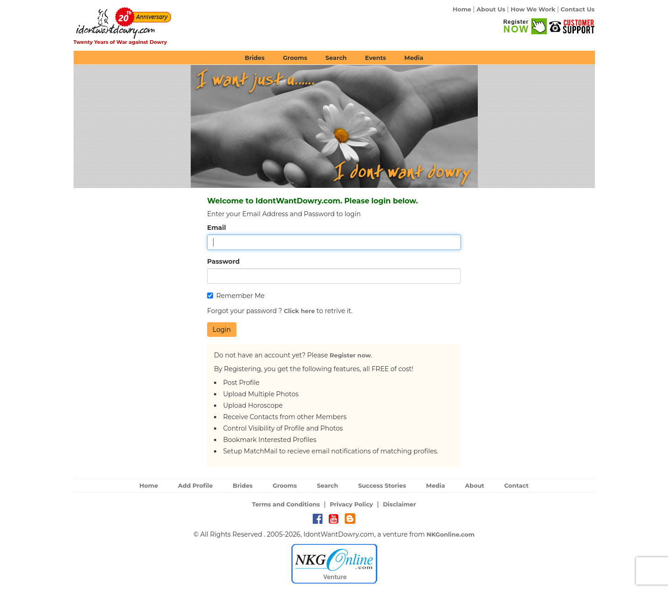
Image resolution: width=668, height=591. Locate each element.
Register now (350, 355)
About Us (490, 9)
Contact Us (577, 9)
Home (462, 9)
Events (375, 57)
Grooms (295, 57)
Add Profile (195, 485)
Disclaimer (399, 504)
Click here (299, 310)
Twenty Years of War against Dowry (120, 42)
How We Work (533, 9)
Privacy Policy (351, 504)
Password (223, 261)
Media (413, 57)
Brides (255, 57)
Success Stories (382, 485)
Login (222, 329)
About (474, 485)
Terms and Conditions (286, 504)
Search (336, 57)
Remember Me (236, 296)
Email (216, 228)
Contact (516, 485)
